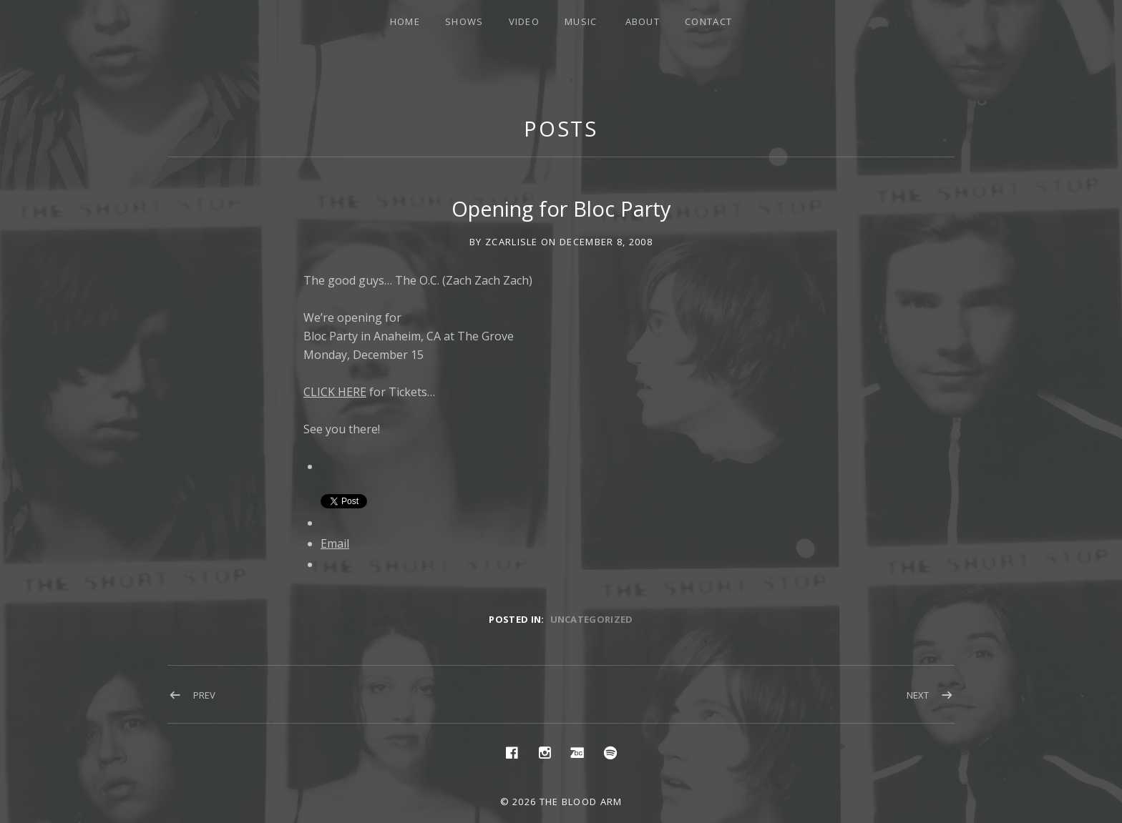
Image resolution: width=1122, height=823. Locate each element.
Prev (204, 695)
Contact (708, 21)
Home (405, 21)
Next (918, 695)
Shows (464, 21)
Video (524, 21)
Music (581, 21)
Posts (561, 128)
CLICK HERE (334, 392)
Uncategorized (591, 619)
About (642, 21)
